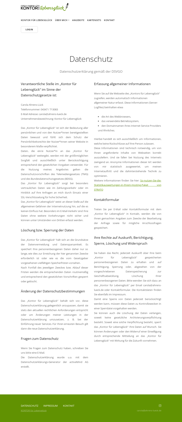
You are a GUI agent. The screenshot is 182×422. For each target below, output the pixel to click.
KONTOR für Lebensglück (34, 410)
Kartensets (94, 20)
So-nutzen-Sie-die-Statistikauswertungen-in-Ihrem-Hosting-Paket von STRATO (127, 185)
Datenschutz (29, 405)
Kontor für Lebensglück (36, 20)
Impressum (50, 405)
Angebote (78, 20)
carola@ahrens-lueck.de (149, 410)
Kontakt (109, 20)
